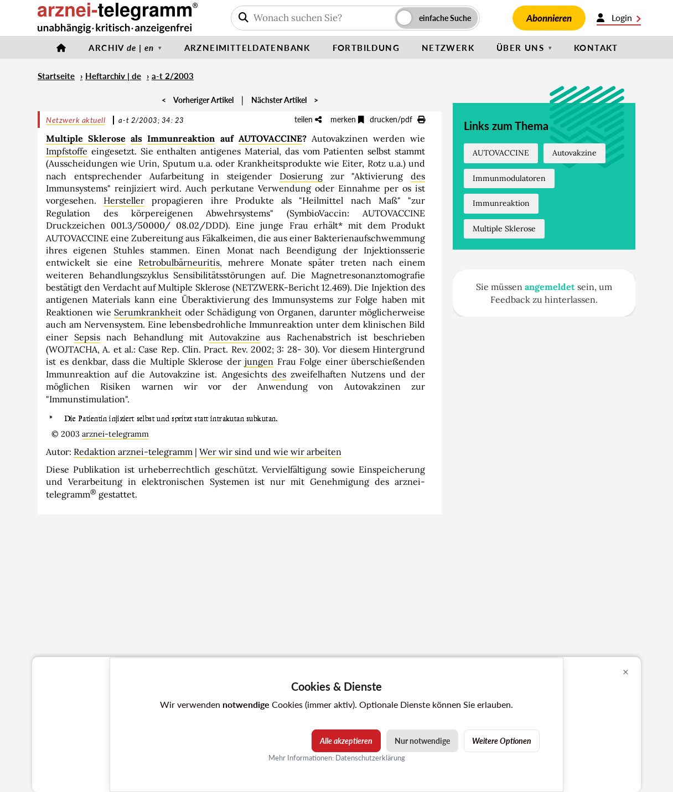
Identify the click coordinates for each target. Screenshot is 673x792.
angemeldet (550, 286)
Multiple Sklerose (86, 138)
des (418, 176)
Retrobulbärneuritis (179, 262)
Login (619, 18)
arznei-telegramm (115, 434)
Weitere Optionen (501, 741)
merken (347, 119)
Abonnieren (549, 18)
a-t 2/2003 (173, 76)
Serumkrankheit (148, 312)
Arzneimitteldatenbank (247, 48)
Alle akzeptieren (346, 741)
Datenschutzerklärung (370, 757)
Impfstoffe (66, 151)
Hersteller (123, 200)
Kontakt (596, 48)
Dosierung (301, 176)
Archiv (121, 48)
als (136, 138)
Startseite (56, 76)
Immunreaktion (181, 138)
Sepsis (87, 337)
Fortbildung (366, 48)
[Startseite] (61, 48)
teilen (308, 119)
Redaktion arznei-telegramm (133, 451)
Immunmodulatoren (509, 178)
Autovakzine (234, 337)
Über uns (520, 48)
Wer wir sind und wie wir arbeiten (270, 451)
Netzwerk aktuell (75, 120)
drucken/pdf (397, 119)
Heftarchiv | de (113, 76)
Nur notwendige (422, 741)
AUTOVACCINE (270, 138)
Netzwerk (448, 48)
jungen (259, 361)
